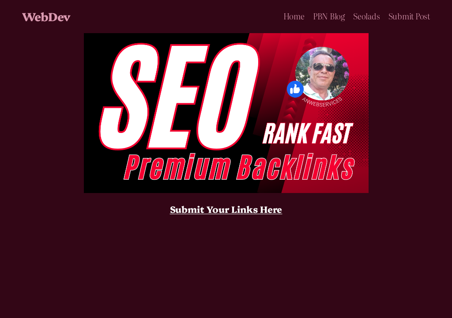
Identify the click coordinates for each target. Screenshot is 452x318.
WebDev (46, 16)
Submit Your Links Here (226, 209)
